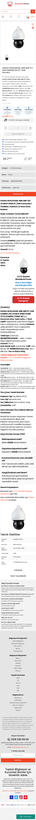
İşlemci (18, 658)
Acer (18, 685)
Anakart (18, 663)
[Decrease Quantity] (6, 128)
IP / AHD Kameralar (15, 168)
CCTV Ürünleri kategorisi (19, 357)
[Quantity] (18, 128)
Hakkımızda (18, 708)
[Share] (33, 28)
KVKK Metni (18, 700)
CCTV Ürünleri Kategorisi (23, 299)
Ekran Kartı (18, 661)
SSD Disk (18, 666)
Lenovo (18, 683)
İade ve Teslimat (18, 705)
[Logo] (18, 4)
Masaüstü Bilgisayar (18, 643)
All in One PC (18, 646)
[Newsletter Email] (18, 755)
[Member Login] (11, 17)
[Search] (16, 11)
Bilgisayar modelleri (8, 791)
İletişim (18, 710)
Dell (18, 688)
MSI (18, 690)
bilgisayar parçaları (22, 791)
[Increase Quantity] (30, 128)
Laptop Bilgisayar (18, 641)
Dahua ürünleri (6, 360)
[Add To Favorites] (33, 24)
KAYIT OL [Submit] (18, 760)
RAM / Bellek (18, 668)
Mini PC (18, 649)
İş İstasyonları (18, 651)
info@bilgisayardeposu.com (20, 747)
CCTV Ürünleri (6, 253)
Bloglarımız (18, 698)
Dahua (10, 175)
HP (18, 680)
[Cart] (30, 17)
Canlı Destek (25, 817)
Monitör (18, 671)
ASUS (18, 678)
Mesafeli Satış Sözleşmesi (18, 703)
